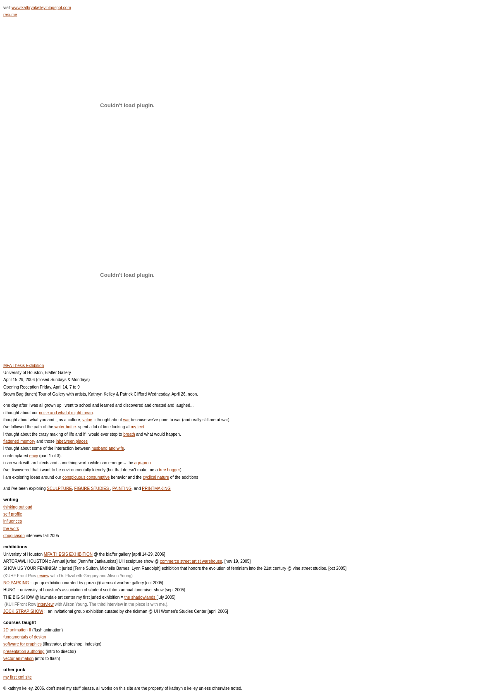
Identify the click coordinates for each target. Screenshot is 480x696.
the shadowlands (140, 597)
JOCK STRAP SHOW (23, 611)
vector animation (18, 658)
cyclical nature (156, 477)
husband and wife (107, 448)
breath (129, 434)
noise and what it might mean (66, 412)
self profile (12, 514)
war (126, 420)
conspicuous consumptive (86, 477)
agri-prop (142, 463)
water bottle (64, 427)
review (43, 576)
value (87, 420)
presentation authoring (24, 651)
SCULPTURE (59, 488)
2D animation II (17, 630)
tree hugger (169, 470)
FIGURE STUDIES (92, 488)
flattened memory (19, 441)
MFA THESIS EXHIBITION (68, 554)
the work (11, 528)
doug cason (14, 535)
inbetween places (72, 441)
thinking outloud (17, 507)
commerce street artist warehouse (191, 561)
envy (33, 456)
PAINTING (121, 488)
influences (12, 521)
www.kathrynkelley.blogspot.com (41, 7)
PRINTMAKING (156, 488)
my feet (137, 427)
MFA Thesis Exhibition (23, 365)
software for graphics (22, 644)
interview (45, 604)
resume (10, 14)
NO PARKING (16, 583)
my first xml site (17, 677)
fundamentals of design (24, 637)
